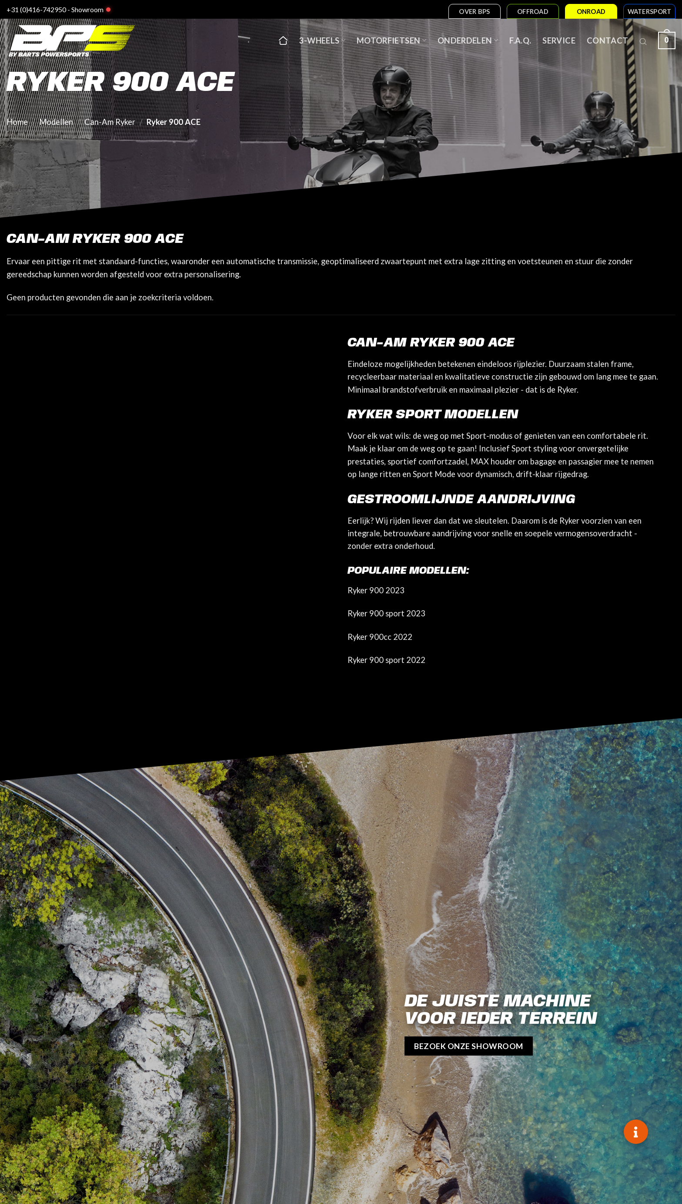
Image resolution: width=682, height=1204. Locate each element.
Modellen (56, 122)
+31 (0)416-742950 (36, 9)
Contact (608, 40)
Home (17, 122)
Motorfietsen (391, 40)
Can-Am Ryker (109, 122)
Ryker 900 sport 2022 (386, 660)
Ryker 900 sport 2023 (386, 613)
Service (558, 40)
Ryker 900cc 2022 (380, 637)
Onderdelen (468, 40)
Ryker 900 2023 (376, 590)
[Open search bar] (643, 40)
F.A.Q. (520, 40)
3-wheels (322, 40)
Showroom (87, 9)
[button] (636, 1132)
